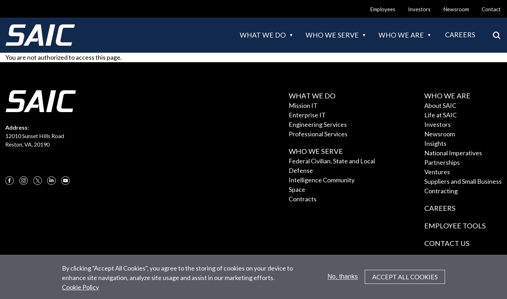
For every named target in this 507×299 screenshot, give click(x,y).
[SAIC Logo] (40, 35)
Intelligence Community (322, 180)
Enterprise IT (307, 115)
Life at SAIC (440, 115)
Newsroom (456, 9)
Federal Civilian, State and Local (332, 161)
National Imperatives (453, 153)
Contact (491, 9)
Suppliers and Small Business (463, 181)
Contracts (303, 199)
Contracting (441, 191)
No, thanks (342, 279)
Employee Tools (455, 225)
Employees (382, 9)
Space (297, 189)
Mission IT (303, 105)
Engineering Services (318, 124)
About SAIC (440, 105)
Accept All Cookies (405, 280)
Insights (435, 143)
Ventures (437, 172)
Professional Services (318, 134)
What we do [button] (263, 35)
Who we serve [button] (332, 35)
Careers (460, 35)
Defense (301, 170)
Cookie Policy (80, 290)
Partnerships (442, 162)
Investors (419, 9)
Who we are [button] (401, 35)
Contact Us (447, 243)
